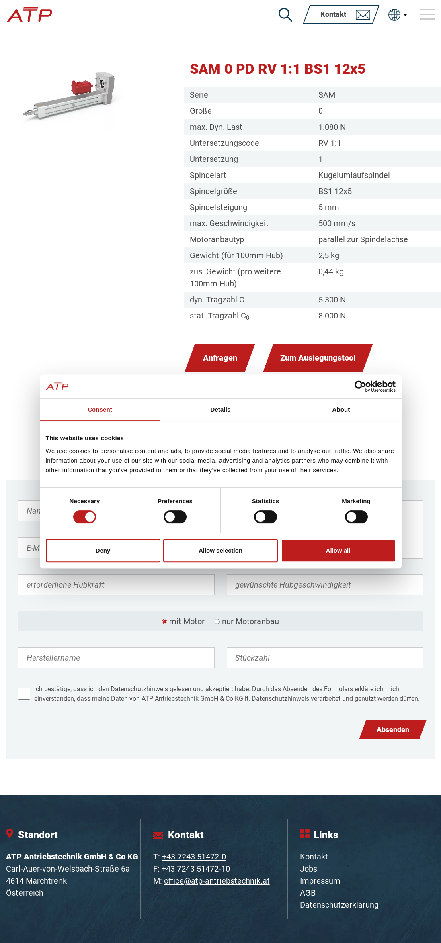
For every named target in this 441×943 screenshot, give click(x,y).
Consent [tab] (100, 409)
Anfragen (220, 358)
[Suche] (285, 15)
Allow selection (220, 550)
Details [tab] (221, 409)
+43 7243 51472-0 (194, 856)
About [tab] (341, 409)
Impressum (320, 881)
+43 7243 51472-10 (196, 869)
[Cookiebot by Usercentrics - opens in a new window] (360, 386)
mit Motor (187, 621)
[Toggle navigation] (427, 14)
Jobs (308, 869)
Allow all (338, 550)
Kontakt (314, 856)
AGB (308, 893)
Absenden (393, 729)
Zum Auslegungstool (318, 358)
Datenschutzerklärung (339, 905)
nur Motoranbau (250, 621)
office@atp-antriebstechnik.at (217, 881)
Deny (103, 550)
